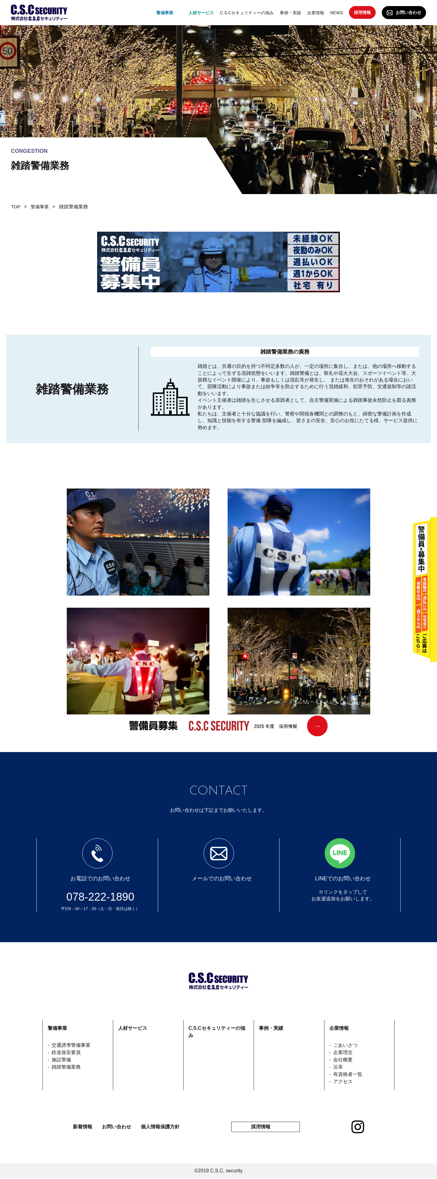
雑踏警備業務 (66, 1067)
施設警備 (61, 1059)
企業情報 (339, 1028)
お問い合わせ (408, 12)
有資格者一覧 (347, 1074)
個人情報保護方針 (160, 1127)
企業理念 (343, 1052)
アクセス (343, 1081)
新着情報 (82, 1127)
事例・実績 (271, 1028)
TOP (16, 206)
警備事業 (40, 206)
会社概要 (343, 1059)
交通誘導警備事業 (71, 1045)
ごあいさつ (345, 1045)
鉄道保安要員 (66, 1052)
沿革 (338, 1067)
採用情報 (362, 12)
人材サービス (132, 1028)
